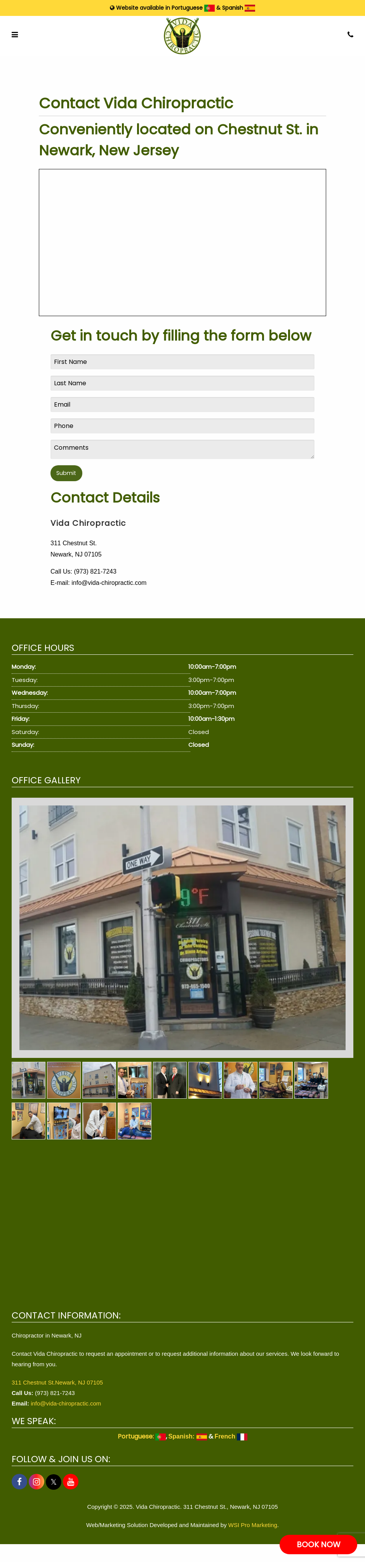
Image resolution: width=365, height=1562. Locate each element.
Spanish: (188, 1436)
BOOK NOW (319, 1544)
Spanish (238, 8)
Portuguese (193, 8)
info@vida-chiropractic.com (66, 1403)
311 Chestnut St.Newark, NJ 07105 (57, 1382)
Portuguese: (142, 1436)
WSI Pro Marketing (252, 1525)
